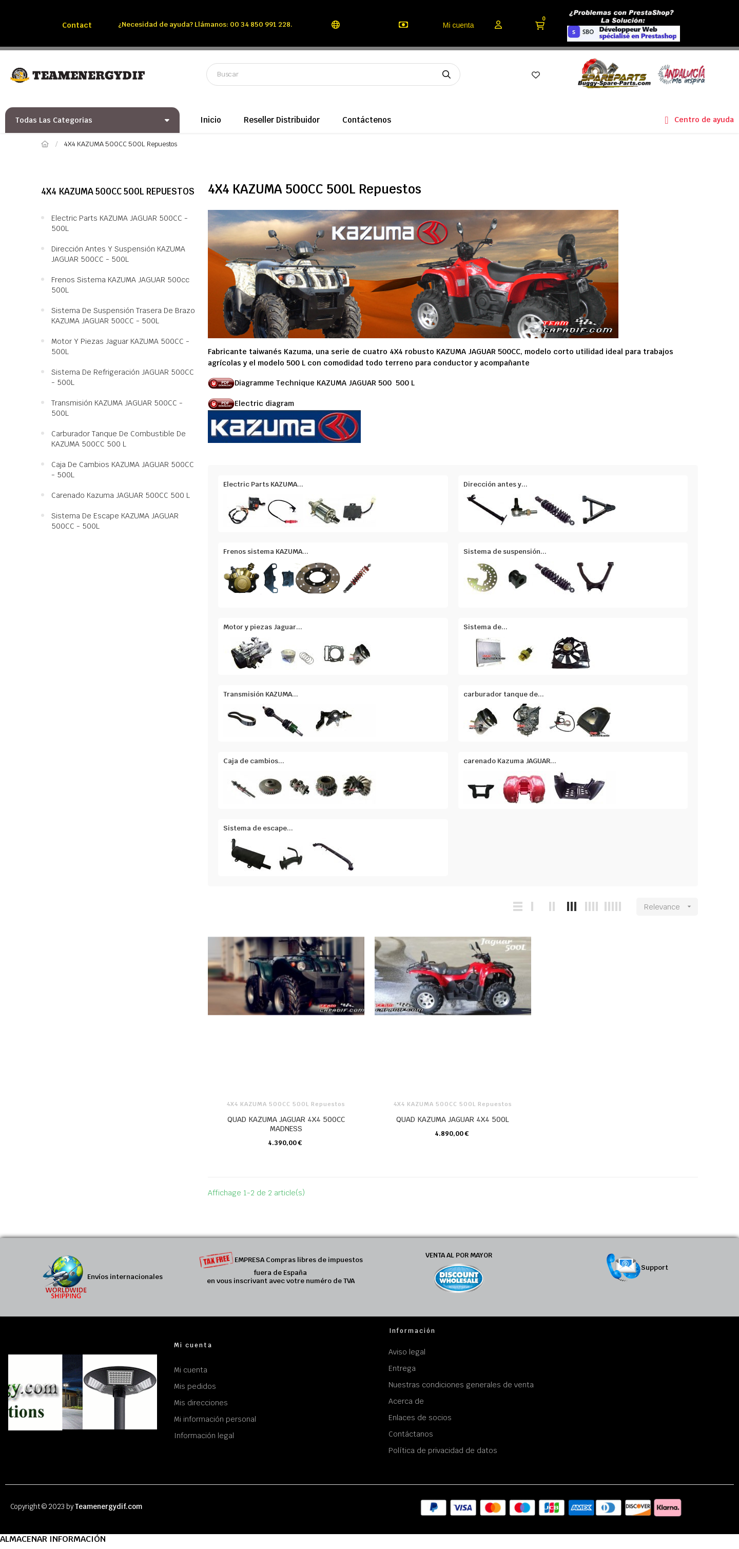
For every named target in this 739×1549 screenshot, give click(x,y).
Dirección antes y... (495, 484)
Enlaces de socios (420, 1417)
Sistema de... (485, 627)
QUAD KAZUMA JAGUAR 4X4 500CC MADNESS (286, 1124)
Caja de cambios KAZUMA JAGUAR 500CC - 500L (122, 469)
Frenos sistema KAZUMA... (265, 551)
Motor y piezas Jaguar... (262, 627)
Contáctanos (410, 1434)
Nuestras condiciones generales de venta (461, 1384)
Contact (77, 25)
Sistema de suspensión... (505, 551)
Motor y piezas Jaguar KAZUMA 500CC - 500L (120, 346)
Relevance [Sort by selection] (671, 907)
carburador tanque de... (503, 694)
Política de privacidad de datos (442, 1450)
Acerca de (406, 1401)
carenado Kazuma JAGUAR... (509, 761)
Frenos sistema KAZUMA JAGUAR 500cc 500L (120, 285)
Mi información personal (215, 1419)
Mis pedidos (195, 1386)
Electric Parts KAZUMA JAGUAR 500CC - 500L (119, 223)
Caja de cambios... (253, 761)
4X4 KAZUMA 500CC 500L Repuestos (118, 191)
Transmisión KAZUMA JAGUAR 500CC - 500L (117, 408)
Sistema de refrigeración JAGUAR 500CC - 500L (122, 377)
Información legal (204, 1435)
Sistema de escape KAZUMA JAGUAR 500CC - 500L (115, 521)
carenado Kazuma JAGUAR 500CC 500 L (120, 495)
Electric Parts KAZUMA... (263, 484)
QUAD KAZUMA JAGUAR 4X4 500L (452, 1119)
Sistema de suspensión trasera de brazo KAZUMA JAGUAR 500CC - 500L (123, 315)
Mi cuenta (458, 25)
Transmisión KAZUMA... (260, 694)
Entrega (402, 1368)
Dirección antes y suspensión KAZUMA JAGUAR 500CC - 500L (118, 254)
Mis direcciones (201, 1402)
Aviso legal (406, 1352)
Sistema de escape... (258, 828)
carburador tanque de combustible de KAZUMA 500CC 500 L (118, 439)
